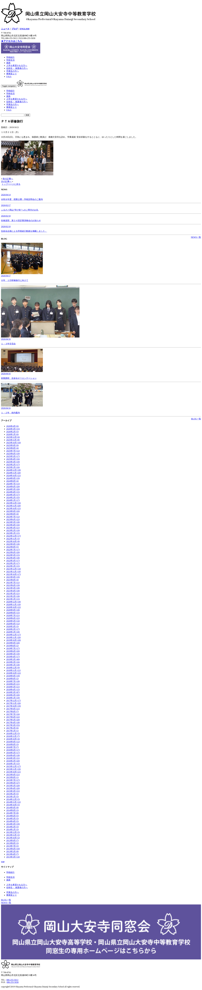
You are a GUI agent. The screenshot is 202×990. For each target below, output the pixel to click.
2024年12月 (13, 470)
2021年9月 (13, 577)
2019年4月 (13, 657)
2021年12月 (13, 569)
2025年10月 (13, 442)
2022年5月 (13, 555)
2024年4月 (13, 492)
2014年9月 (12, 807)
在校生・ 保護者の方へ (17, 68)
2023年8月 (12, 514)
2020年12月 (13, 602)
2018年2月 (13, 695)
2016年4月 (13, 755)
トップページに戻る (11, 184)
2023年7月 (13, 517)
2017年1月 (12, 731)
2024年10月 (13, 475)
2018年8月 (12, 678)
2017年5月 (13, 720)
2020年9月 (13, 610)
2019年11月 (13, 637)
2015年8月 (12, 777)
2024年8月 (12, 481)
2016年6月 (13, 750)
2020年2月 (13, 629)
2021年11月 (13, 571)
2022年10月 (13, 541)
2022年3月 (13, 560)
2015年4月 (13, 788)
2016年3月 (13, 758)
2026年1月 (12, 434)
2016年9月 (13, 742)
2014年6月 (12, 816)
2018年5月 (13, 687)
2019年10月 (13, 640)
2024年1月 (13, 500)
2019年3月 (13, 659)
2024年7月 (13, 484)
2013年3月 (13, 857)
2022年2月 (13, 563)
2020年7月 (13, 615)
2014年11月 (13, 802)
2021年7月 (13, 582)
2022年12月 (13, 536)
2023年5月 (13, 522)
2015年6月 (13, 783)
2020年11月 (13, 604)
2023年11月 (13, 506)
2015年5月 (13, 785)
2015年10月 (13, 772)
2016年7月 (12, 747)
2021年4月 (13, 591)
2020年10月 (13, 607)
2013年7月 (12, 846)
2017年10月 (13, 706)
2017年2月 (12, 728)
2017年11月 (13, 703)
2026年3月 (13, 429)
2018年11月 (13, 670)
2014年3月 (13, 824)
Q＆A (8, 76)
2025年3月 (13, 462)
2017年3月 (13, 725)
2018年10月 (13, 673)
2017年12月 (13, 700)
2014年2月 (12, 827)
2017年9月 (13, 709)
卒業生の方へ (12, 71)
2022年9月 (13, 544)
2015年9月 (13, 774)
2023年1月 (13, 533)
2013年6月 (13, 849)
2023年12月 (13, 503)
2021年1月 (13, 599)
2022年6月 (13, 552)
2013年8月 (12, 843)
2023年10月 (13, 508)
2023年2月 (13, 530)
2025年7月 (13, 451)
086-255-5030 (13, 982)
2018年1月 (13, 698)
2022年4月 (13, 558)
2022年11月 (13, 539)
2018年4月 (13, 689)
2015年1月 (12, 796)
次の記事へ (6, 181)
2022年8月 (12, 547)
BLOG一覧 (196, 419)
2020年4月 (13, 624)
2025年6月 (13, 453)
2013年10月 (13, 838)
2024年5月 (13, 489)
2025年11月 (13, 440)
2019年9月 (13, 643)
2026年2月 (12, 432)
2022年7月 (13, 550)
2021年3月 (13, 593)
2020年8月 (13, 613)
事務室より (11, 74)
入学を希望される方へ (16, 65)
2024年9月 (13, 478)
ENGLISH (24, 29)
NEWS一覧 (196, 237)
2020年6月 (13, 618)
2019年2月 (13, 662)
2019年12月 (13, 635)
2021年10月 (13, 574)
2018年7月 (13, 681)
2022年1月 (13, 566)
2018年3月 (13, 692)
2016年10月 (13, 739)
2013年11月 (13, 835)
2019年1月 (13, 665)
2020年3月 (12, 626)
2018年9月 (13, 676)
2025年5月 (13, 456)
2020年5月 (13, 621)
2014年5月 (12, 818)
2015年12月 (13, 766)
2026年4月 (12, 426)
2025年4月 (13, 459)
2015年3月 (13, 791)
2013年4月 (12, 854)
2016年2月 (13, 761)
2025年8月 (12, 448)
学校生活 (10, 60)
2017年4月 (13, 722)
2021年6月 (13, 585)
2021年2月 (13, 596)
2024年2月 (13, 497)
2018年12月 (13, 667)
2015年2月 (12, 794)
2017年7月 (13, 714)
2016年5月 (13, 753)
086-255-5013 (12, 980)
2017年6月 (13, 717)
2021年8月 (12, 580)
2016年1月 (13, 764)
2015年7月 (13, 780)
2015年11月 (13, 769)
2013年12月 (13, 832)
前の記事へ (8, 179)
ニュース (5, 29)
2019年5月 (13, 654)
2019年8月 (12, 646)
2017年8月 (12, 711)
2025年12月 (13, 437)
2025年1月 (13, 467)
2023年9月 (13, 511)
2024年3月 (13, 495)
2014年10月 (13, 805)
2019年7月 (13, 648)
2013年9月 (12, 840)
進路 (8, 63)
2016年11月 (13, 736)
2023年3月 (13, 528)
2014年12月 (13, 799)
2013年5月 (12, 851)
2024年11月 (13, 473)
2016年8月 (12, 744)
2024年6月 (13, 486)
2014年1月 (12, 829)
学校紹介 (10, 57)
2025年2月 (13, 464)
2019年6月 (13, 651)
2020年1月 (13, 632)
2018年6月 (13, 684)
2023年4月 (13, 525)
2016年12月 (13, 733)
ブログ (14, 29)
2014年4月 (12, 821)
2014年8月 (12, 810)
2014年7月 (12, 813)
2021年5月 (13, 588)
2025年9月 (12, 445)
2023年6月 (13, 519)
